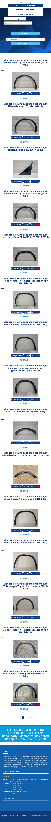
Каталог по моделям (25, 5)
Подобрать (25, 33)
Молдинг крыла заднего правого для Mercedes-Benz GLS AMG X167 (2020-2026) (25, 236)
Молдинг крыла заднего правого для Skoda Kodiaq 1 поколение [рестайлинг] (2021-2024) (26, 281)
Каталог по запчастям (25, 10)
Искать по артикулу (25, 14)
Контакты (6, 776)
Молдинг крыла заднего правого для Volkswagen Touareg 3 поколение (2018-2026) (25, 673)
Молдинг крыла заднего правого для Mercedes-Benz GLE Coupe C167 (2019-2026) (25, 454)
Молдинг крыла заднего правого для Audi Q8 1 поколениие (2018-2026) (25, 410)
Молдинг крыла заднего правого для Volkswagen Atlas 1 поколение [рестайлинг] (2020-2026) (25, 368)
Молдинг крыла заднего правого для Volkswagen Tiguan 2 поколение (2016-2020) (25, 63)
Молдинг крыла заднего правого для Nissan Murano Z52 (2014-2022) (25, 105)
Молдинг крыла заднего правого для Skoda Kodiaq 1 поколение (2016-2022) (25, 323)
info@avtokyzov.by (16, 789)
